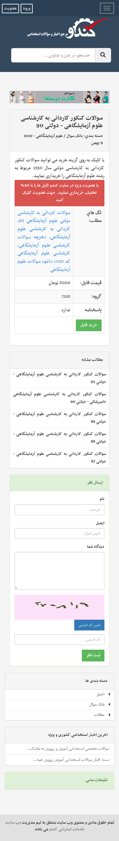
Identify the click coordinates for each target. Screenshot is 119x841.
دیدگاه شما (95, 547)
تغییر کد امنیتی (89, 625)
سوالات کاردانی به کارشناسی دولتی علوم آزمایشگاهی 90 (43, 217)
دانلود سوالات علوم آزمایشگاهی (43, 265)
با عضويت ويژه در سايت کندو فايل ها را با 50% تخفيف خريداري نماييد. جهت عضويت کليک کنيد (60, 193)
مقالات (102, 715)
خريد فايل (88, 325)
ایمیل (100, 523)
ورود (26, 8)
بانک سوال (74, 136)
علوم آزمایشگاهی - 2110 (43, 136)
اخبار (104, 694)
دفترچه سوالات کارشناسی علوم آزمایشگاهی (43, 241)
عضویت (10, 8)
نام (102, 499)
